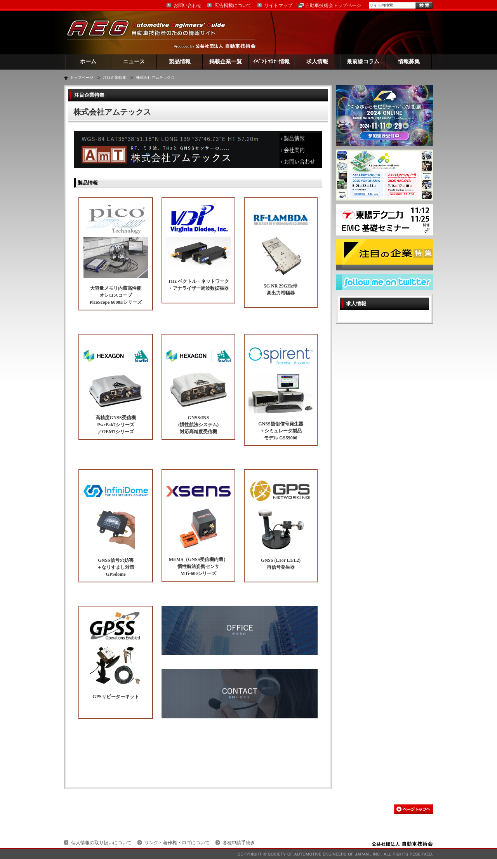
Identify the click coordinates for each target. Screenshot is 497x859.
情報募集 (409, 61)
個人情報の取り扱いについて (101, 842)
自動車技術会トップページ (333, 5)
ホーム (88, 61)
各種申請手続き (238, 842)
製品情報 (180, 61)
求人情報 (317, 61)
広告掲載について (233, 5)
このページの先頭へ (413, 809)
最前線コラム (363, 61)
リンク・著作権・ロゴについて (177, 842)
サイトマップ (278, 5)
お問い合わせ (188, 5)
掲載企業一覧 (225, 61)
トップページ (81, 77)
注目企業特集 (114, 77)
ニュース (134, 61)
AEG (151, 32)
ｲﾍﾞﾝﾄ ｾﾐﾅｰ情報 (271, 61)
